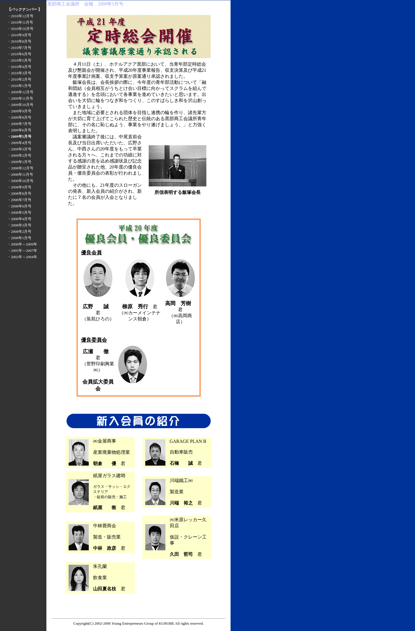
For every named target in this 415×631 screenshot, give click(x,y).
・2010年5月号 (19, 60)
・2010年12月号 (20, 16)
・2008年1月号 (19, 238)
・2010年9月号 (19, 35)
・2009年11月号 (20, 98)
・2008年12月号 (20, 168)
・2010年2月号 (19, 79)
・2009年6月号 (19, 130)
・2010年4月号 (19, 67)
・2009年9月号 (19, 111)
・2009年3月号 (19, 149)
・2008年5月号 (19, 212)
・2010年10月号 (20, 29)
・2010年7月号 (19, 48)
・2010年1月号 (19, 86)
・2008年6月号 (19, 206)
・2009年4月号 (19, 143)
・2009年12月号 (20, 92)
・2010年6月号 (19, 54)
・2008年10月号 (20, 181)
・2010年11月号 (20, 22)
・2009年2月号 (19, 155)
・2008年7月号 (19, 200)
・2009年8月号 (19, 117)
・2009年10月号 (20, 105)
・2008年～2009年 (22, 244)
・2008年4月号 (19, 219)
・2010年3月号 (19, 73)
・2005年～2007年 (22, 250)
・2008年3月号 (19, 225)
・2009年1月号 (19, 162)
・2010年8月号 (19, 41)
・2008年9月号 (19, 187)
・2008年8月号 (19, 193)
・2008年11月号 (20, 174)
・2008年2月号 (19, 231)
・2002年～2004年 (22, 257)
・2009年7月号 (19, 124)
